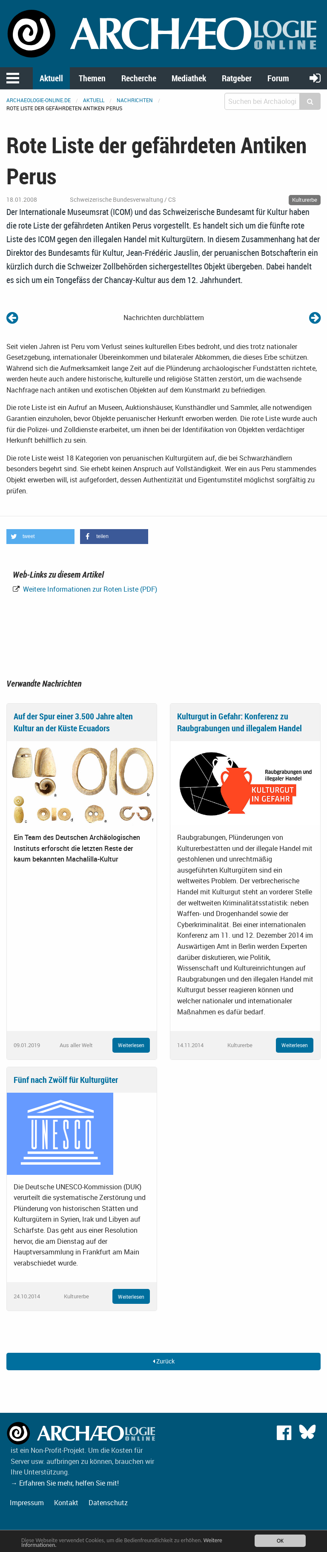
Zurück (164, 1361)
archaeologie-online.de (38, 100)
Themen (92, 78)
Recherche (138, 78)
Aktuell (51, 78)
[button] (40, 536)
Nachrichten (135, 100)
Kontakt (66, 1502)
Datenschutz (108, 1502)
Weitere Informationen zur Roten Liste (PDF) (89, 589)
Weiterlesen (131, 1045)
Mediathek (189, 78)
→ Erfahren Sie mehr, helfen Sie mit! (65, 1483)
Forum (278, 78)
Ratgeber (237, 78)
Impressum (27, 1502)
